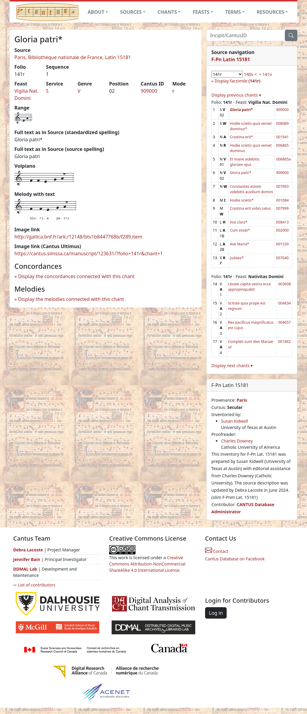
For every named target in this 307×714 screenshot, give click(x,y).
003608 (284, 283)
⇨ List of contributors (34, 585)
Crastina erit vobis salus (250, 208)
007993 (282, 186)
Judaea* (237, 257)
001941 (282, 137)
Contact (216, 551)
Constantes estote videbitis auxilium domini (251, 189)
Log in (216, 613)
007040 (282, 257)
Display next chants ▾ (232, 365)
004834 (284, 303)
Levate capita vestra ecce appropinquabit (249, 286)
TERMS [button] (233, 12)
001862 (284, 341)
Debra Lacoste (28, 550)
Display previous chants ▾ (236, 95)
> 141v (265, 74)
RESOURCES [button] (270, 12)
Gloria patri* (241, 172)
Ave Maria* (239, 244)
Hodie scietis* (242, 200)
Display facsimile (238, 81)
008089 (282, 123)
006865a (283, 159)
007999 (282, 208)
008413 (282, 222)
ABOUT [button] (96, 12)
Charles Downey (237, 441)
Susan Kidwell (234, 421)
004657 (284, 322)
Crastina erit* (241, 137)
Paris (242, 400)
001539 (282, 244)
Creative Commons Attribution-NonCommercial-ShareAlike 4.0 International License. (147, 564)
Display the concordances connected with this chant (76, 276)
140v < (250, 74)
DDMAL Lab (25, 569)
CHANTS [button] (167, 12)
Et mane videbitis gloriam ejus (244, 162)
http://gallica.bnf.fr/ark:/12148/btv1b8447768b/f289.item (78, 236)
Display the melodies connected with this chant (71, 299)
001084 (282, 200)
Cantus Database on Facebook (235, 559)
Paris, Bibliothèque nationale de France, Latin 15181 (72, 57)
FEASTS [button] (201, 12)
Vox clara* (238, 222)
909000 (149, 91)
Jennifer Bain (27, 559)
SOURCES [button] (131, 12)
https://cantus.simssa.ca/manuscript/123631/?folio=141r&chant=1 (88, 253)
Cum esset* (240, 230)
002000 (282, 230)
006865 (282, 145)
